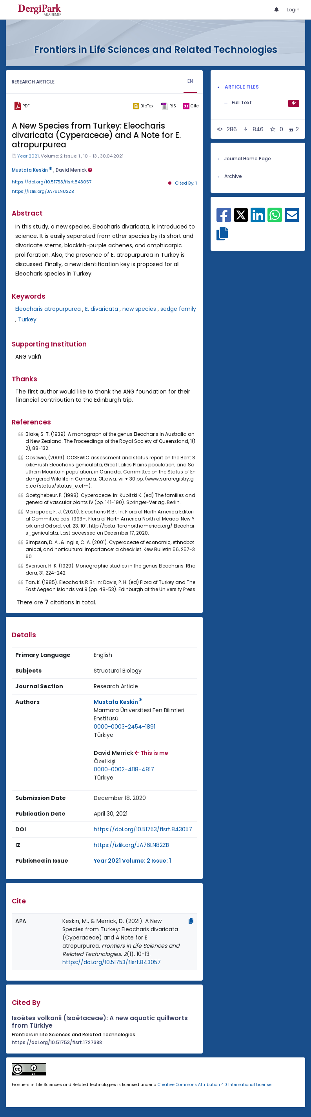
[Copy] (191, 921)
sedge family (178, 309)
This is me (151, 753)
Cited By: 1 (186, 183)
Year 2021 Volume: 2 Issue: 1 (132, 861)
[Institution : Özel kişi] (104, 761)
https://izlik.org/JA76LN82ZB (43, 191)
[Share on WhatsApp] (274, 219)
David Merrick (74, 170)
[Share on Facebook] (223, 219)
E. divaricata (101, 309)
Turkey (27, 319)
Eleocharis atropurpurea (48, 309)
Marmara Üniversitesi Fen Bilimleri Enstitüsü (139, 714)
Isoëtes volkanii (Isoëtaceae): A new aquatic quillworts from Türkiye (100, 1022)
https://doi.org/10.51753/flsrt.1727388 (57, 1042)
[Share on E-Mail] (292, 219)
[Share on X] (241, 214)
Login (293, 9)
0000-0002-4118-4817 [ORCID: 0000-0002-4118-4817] (124, 769)
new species (139, 309)
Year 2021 (28, 156)
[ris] (168, 106)
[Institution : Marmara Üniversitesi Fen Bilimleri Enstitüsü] (143, 714)
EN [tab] (190, 81)
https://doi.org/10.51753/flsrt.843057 (51, 182)
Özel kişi (104, 761)
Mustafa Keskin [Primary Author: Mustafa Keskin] (118, 702)
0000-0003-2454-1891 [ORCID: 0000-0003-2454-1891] (124, 727)
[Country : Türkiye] (103, 735)
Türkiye (103, 735)
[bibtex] (143, 106)
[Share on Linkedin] (258, 219)
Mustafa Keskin (32, 170)
